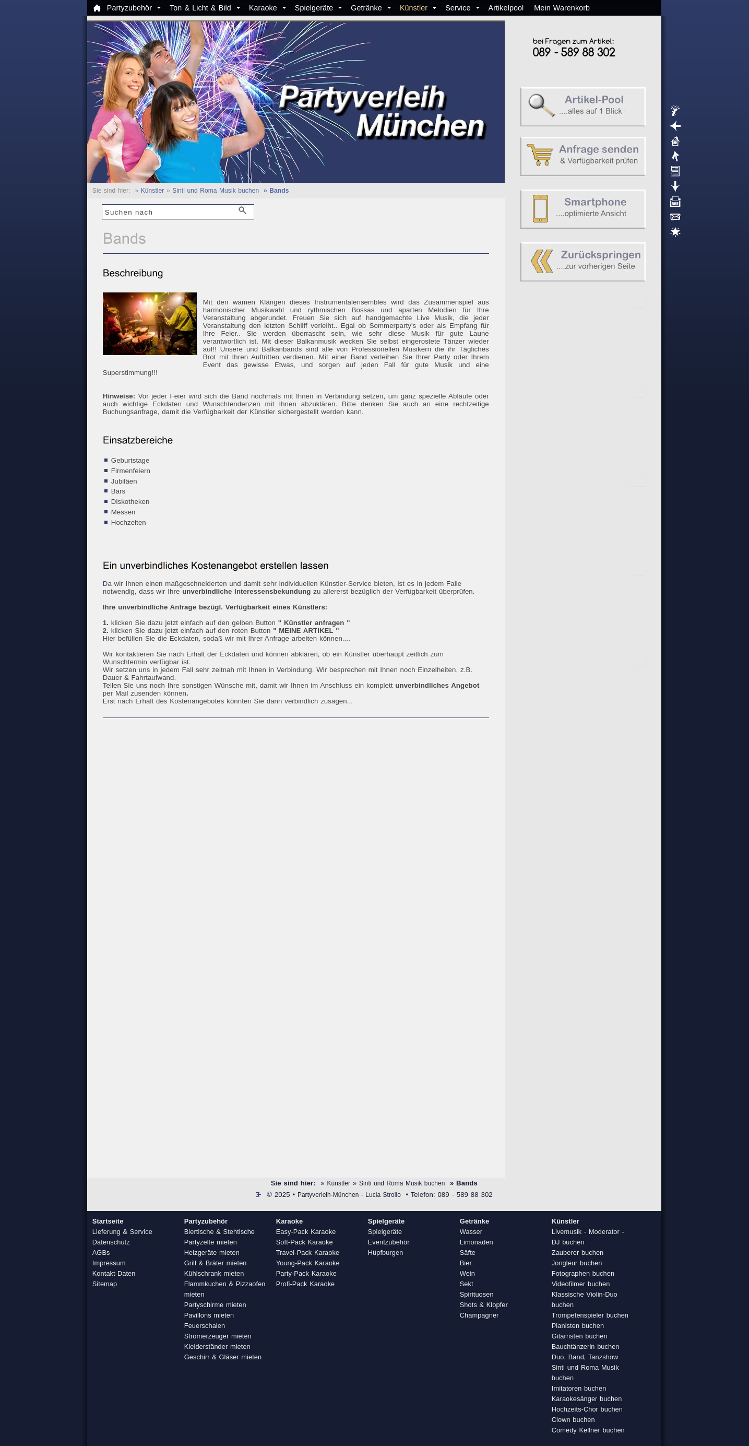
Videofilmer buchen (581, 1284)
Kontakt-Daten (114, 1273)
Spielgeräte (314, 8)
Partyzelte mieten (210, 1242)
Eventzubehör (389, 1242)
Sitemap (104, 1284)
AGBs (101, 1252)
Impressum (109, 1263)
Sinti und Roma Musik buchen (215, 190)
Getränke (366, 8)
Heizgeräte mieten (212, 1252)
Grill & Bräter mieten (215, 1263)
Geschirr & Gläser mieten (222, 1357)
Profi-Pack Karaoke (305, 1284)
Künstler (413, 8)
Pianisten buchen (578, 1326)
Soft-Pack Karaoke (304, 1242)
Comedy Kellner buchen (588, 1430)
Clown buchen (573, 1420)
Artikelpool (506, 8)
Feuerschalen (204, 1326)
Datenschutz (111, 1242)
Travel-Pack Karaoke (307, 1252)
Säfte (467, 1252)
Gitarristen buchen (580, 1336)
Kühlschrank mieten (214, 1273)
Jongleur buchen (577, 1263)
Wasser (471, 1232)
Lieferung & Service (122, 1232)
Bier (466, 1263)
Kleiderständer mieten (217, 1346)
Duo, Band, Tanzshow (585, 1357)
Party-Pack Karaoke (306, 1273)
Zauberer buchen (578, 1252)
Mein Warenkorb (562, 8)
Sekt (466, 1284)
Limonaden (476, 1242)
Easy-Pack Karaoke (306, 1232)
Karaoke (263, 8)
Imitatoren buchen (579, 1388)
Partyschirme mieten (215, 1305)
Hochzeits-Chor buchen (587, 1409)
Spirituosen (477, 1294)
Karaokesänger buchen (587, 1399)
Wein (467, 1273)
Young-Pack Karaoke (308, 1263)
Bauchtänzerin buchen (586, 1346)
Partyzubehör (129, 8)
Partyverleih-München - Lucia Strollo (349, 1194)
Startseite (108, 1221)
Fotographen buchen (583, 1273)
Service (457, 8)
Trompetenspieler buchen (590, 1315)
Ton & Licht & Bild (200, 8)
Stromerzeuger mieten (218, 1336)
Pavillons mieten (209, 1315)
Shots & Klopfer (484, 1305)
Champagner (479, 1315)
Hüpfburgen (385, 1252)
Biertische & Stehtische (219, 1232)
